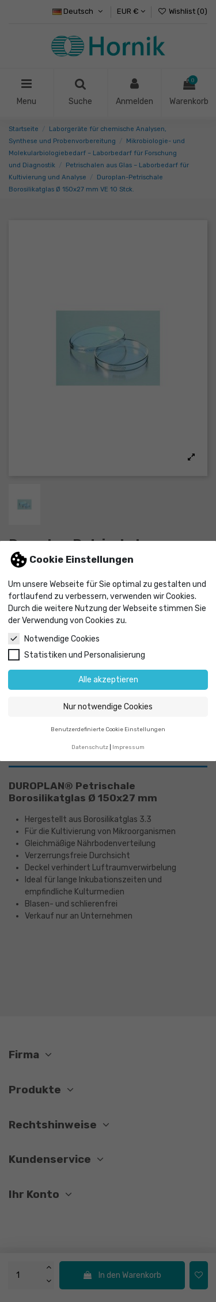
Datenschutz (89, 747)
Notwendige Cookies (54, 638)
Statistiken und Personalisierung (76, 654)
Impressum (128, 747)
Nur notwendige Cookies (108, 707)
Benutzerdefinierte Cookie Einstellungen (108, 729)
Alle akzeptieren (108, 680)
